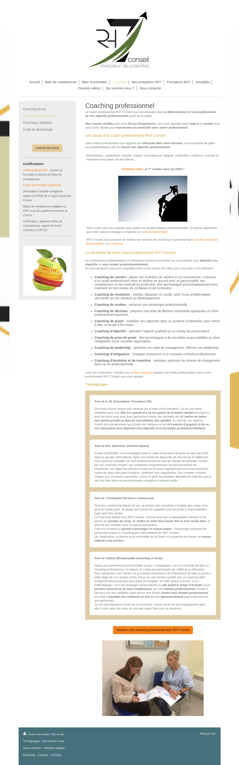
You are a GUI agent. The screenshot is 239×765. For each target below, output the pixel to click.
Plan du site (57, 734)
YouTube (55, 755)
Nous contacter (32, 748)
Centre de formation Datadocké (42, 185)
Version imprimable (36, 734)
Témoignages (31, 741)
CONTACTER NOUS (47, 148)
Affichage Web (208, 733)
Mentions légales (54, 748)
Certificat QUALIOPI (35, 170)
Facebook (29, 755)
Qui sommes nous (53, 741)
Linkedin (43, 755)
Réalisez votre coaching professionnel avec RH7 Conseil (153, 630)
